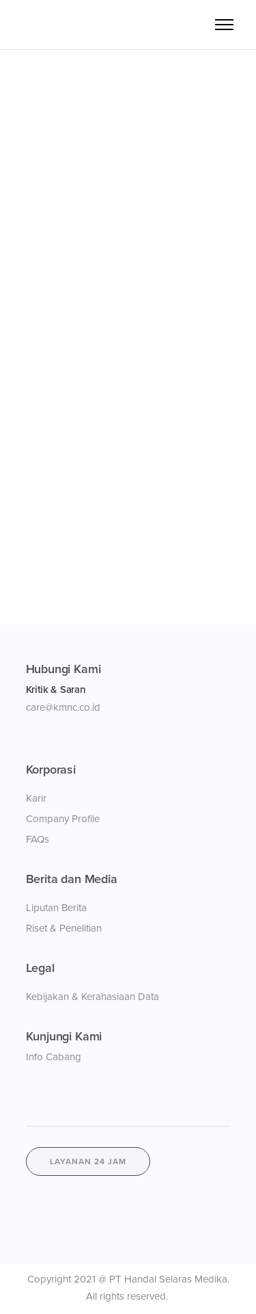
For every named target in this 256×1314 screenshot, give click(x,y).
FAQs (37, 839)
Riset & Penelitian (64, 928)
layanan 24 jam (88, 1161)
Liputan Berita (56, 908)
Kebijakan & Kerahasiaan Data (92, 996)
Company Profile (63, 819)
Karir (36, 798)
